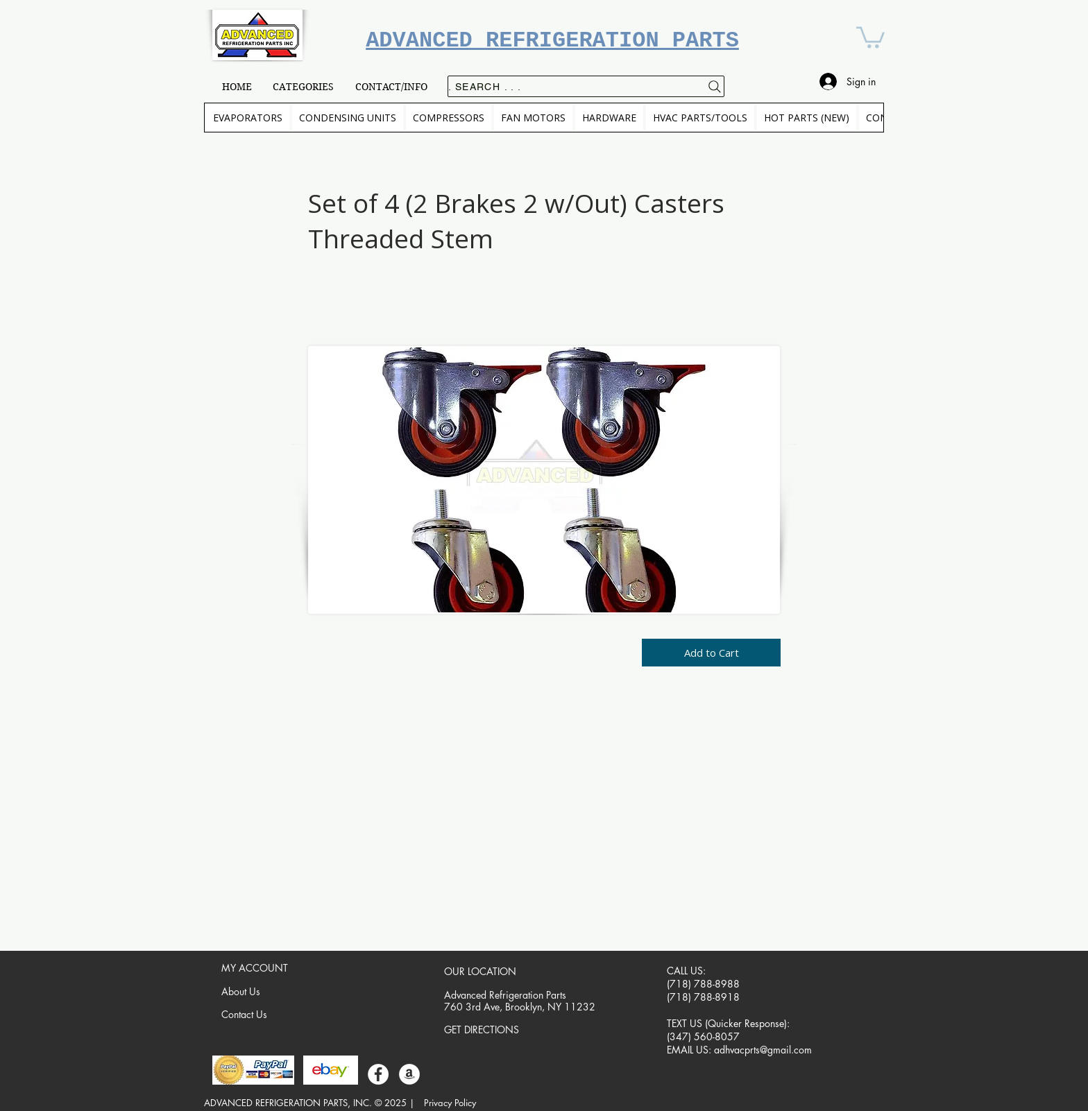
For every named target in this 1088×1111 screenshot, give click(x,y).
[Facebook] (378, 1074)
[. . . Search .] (586, 86)
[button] (870, 36)
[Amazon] (409, 1074)
